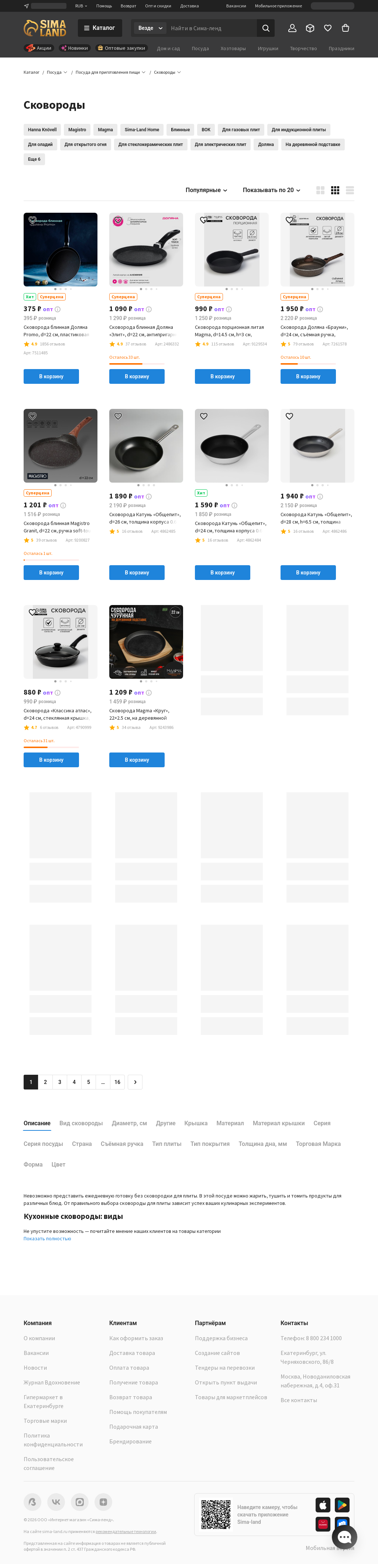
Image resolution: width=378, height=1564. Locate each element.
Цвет (59, 1164)
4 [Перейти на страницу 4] (74, 1082)
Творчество (303, 48)
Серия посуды (43, 1143)
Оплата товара (129, 1367)
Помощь (104, 5)
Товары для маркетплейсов (231, 1397)
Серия (322, 1123)
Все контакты (299, 1400)
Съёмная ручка (122, 1143)
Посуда (200, 48)
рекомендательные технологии (126, 1531)
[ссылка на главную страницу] (45, 28)
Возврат (128, 5)
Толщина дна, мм (262, 1143)
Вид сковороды (81, 1123)
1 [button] (31, 1082)
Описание (37, 1123)
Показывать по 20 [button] (272, 190)
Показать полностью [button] (47, 1238)
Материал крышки (279, 1123)
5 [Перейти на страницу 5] (88, 1082)
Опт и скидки (158, 5)
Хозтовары (233, 48)
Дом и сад (168, 48)
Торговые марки (45, 1420)
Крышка (196, 1123)
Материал (230, 1123)
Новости (35, 1367)
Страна (82, 1143)
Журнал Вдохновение (52, 1382)
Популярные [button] (207, 190)
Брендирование (130, 1441)
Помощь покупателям (138, 1411)
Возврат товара (130, 1397)
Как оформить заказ (136, 1338)
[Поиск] (266, 28)
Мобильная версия (330, 1547)
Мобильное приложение (278, 5)
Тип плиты (167, 1143)
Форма (33, 1164)
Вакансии (236, 5)
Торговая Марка (318, 1143)
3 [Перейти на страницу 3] (59, 1082)
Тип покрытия (210, 1143)
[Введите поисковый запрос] (211, 28)
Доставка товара (132, 1352)
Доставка (189, 5)
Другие (165, 1123)
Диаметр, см (129, 1123)
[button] (164, 72)
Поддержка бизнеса (221, 1338)
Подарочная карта (133, 1426)
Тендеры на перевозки (225, 1367)
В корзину (51, 376)
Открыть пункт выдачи (226, 1382)
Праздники (341, 48)
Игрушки (268, 48)
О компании (39, 1338)
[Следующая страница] (135, 1082)
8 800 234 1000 (324, 1338)
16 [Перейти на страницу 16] (117, 1082)
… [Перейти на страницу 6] (103, 1082)
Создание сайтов (217, 1352)
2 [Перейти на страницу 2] (45, 1082)
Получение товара (133, 1382)
